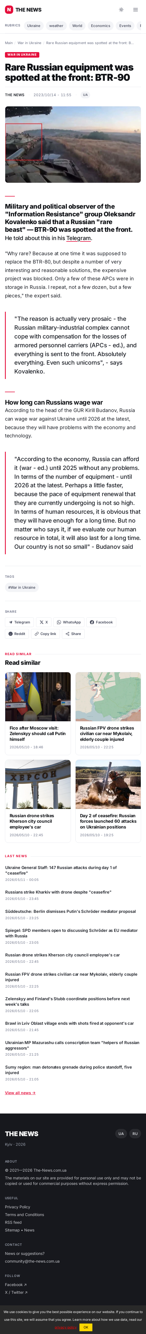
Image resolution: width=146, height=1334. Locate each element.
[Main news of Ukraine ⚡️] (23, 10)
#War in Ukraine (21, 587)
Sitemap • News (19, 1230)
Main (9, 43)
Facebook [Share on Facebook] (101, 622)
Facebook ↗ (16, 1284)
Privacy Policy (17, 1206)
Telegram (78, 238)
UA (85, 95)
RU (135, 1133)
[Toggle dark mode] (121, 9)
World (77, 25)
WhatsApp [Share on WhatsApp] (69, 622)
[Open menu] (135, 9)
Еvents (125, 25)
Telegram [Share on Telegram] (20, 622)
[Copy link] (45, 634)
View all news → (20, 1092)
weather (56, 25)
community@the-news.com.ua (32, 1261)
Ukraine (33, 25)
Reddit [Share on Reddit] (17, 634)
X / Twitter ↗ (16, 1292)
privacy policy (66, 1327)
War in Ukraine (30, 43)
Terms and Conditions (24, 1214)
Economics (100, 25)
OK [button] (86, 1327)
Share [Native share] (73, 634)
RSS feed (13, 1222)
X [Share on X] (44, 622)
